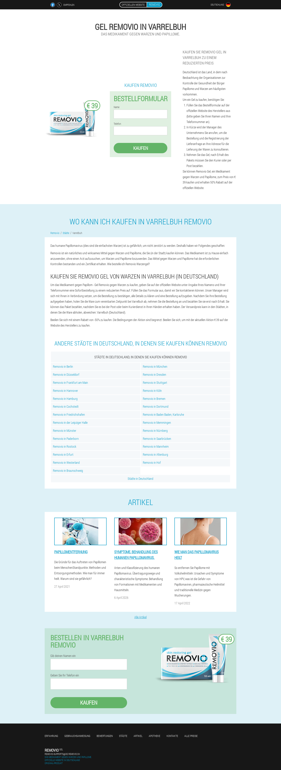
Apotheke (154, 736)
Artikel (138, 736)
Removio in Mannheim (156, 446)
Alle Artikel (140, 617)
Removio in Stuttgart (155, 383)
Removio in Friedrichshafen (69, 414)
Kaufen (140, 148)
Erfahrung (51, 736)
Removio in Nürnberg (155, 431)
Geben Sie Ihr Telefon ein (64, 675)
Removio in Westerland (66, 462)
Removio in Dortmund (155, 406)
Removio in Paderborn (66, 439)
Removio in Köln (152, 391)
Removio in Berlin (63, 366)
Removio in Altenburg (155, 454)
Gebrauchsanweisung (77, 736)
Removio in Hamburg (65, 399)
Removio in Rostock (64, 446)
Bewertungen (105, 736)
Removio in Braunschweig (68, 471)
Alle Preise (191, 736)
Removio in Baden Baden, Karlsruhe (163, 414)
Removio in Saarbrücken (157, 439)
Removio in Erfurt (63, 454)
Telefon (117, 123)
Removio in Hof (152, 462)
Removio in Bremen (154, 399)
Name (116, 107)
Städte (123, 736)
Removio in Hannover (65, 391)
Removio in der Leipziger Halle (70, 422)
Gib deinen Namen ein (63, 655)
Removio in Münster (64, 431)
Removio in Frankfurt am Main (70, 383)
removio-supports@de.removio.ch (62, 753)
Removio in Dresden (154, 374)
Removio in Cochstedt (66, 406)
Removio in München (155, 366)
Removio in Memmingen (157, 422)
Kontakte (172, 736)
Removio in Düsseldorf (66, 374)
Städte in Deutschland (140, 479)
